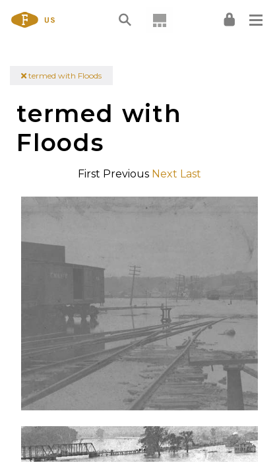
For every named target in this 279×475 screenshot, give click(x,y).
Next (164, 174)
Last (190, 174)
